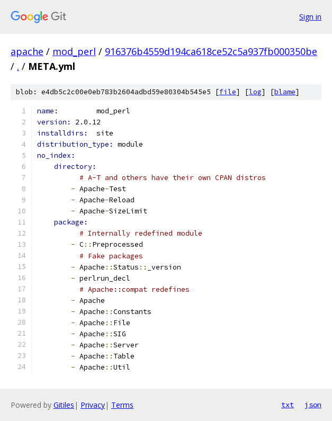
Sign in (310, 17)
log (255, 91)
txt (287, 404)
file (227, 91)
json (312, 404)
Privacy (92, 405)
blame (284, 91)
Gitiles (63, 405)
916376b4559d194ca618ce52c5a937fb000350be (211, 51)
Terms (122, 405)
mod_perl (74, 51)
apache (27, 51)
